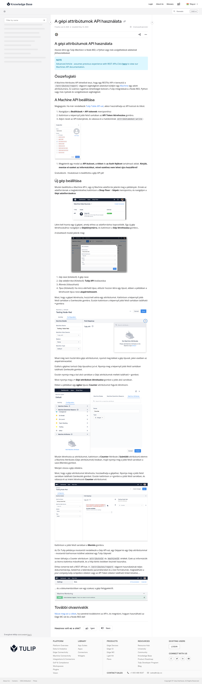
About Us (6, 681)
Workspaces (58, 666)
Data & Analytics (60, 649)
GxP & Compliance (61, 663)
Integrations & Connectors (64, 659)
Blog (139, 666)
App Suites (82, 645)
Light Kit (110, 656)
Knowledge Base (145, 656)
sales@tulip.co (154, 673)
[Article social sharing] (140, 34)
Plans (109, 659)
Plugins (56, 669)
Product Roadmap (145, 659)
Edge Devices (112, 645)
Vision (55, 673)
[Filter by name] (25, 20)
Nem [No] (105, 628)
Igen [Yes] (90, 628)
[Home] (5, 11)
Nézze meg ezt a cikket (65, 613)
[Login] (151, 4)
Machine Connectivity (62, 656)
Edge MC (110, 652)
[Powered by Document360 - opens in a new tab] (18, 634)
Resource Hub (144, 645)
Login (174, 646)
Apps (80, 649)
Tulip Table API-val (94, 106)
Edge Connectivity (60, 652)
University (142, 649)
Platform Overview (60, 645)
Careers (15, 681)
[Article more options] (146, 34)
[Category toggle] (50, 22)
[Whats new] (179, 4)
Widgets (81, 656)
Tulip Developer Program (148, 663)
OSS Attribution (25, 681)
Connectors (83, 652)
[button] (185, 11)
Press (35, 681)
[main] (101, 326)
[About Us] (159, 4)
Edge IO (110, 649)
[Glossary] (170, 4)
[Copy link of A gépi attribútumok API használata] (125, 22)
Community (142, 652)
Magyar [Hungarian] (191, 4)
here (124, 63)
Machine (124, 85)
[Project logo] (19, 4)
